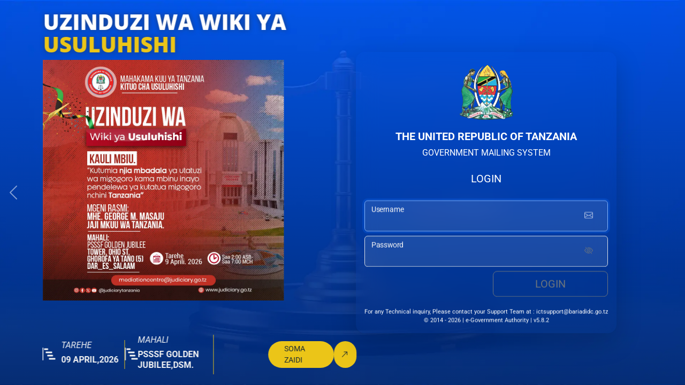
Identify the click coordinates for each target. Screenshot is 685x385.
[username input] (486, 218)
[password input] (486, 253)
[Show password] (588, 253)
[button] (13, 192)
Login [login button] (550, 286)
